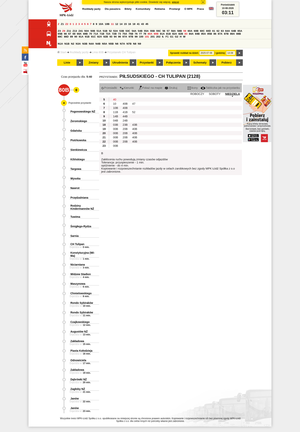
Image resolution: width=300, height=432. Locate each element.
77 (140, 33)
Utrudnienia (120, 62)
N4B (98, 43)
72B (114, 33)
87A (220, 33)
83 (186, 33)
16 (129, 24)
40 (114, 99)
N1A (60, 43)
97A (124, 36)
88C (60, 36)
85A (203, 33)
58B (179, 30)
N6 (116, 43)
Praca (200, 8)
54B (140, 30)
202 (158, 36)
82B (180, 33)
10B (107, 24)
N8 (134, 43)
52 (110, 30)
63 (222, 30)
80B (156, 33)
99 (136, 36)
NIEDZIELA (232, 93)
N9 (139, 43)
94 (115, 36)
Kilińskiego (77, 159)
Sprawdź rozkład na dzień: (184, 53)
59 (184, 30)
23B (125, 124)
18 (134, 24)
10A (101, 24)
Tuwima (75, 216)
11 (112, 24)
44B (125, 116)
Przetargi (174, 8)
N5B (111, 43)
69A (79, 33)
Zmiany (93, 62)
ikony (193, 87)
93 (110, 36)
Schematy (199, 62)
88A (232, 33)
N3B (84, 43)
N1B (66, 43)
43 (142, 24)
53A (115, 30)
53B (121, 30)
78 (144, 33)
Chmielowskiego (80, 293)
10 (114, 103)
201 (153, 36)
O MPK (188, 8)
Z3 (59, 30)
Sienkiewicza (78, 149)
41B (125, 112)
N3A (78, 43)
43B (134, 124)
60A (190, 30)
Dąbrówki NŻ (78, 379)
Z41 (80, 30)
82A (174, 33)
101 (147, 36)
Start (61, 52)
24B (125, 120)
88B (238, 33)
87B (226, 33)
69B (85, 33)
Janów (74, 398)
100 (141, 36)
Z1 (62, 24)
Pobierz (227, 62)
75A (124, 33)
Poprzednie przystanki (79, 103)
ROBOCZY (197, 93)
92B (105, 36)
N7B (129, 43)
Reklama (160, 8)
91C (93, 36)
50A (86, 30)
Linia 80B (98, 52)
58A (173, 30)
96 (119, 36)
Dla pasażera (113, 8)
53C (128, 30)
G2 (176, 36)
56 (163, 30)
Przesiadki (109, 87)
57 (168, 30)
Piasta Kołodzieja (81, 350)
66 (65, 33)
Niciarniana (77, 264)
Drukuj (171, 87)
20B (125, 128)
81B (168, 33)
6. (163, 36)
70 (90, 33)
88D (66, 36)
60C (202, 30)
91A (81, 36)
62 (218, 30)
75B (131, 33)
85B (209, 33)
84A (191, 33)
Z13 (75, 30)
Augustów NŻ (79, 331)
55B (152, 30)
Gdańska (76, 130)
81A (162, 33)
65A (239, 30)
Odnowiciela (78, 360)
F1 (167, 36)
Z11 (69, 30)
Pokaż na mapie (150, 87)
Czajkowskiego (80, 322)
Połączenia (173, 62)
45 (146, 24)
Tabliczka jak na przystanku (220, 87)
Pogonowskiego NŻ (82, 111)
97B (131, 36)
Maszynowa (77, 283)
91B (87, 36)
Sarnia (74, 235)
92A (99, 36)
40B (125, 103)
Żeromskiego (78, 121)
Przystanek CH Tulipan (121, 52)
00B (115, 128)
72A (108, 33)
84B (197, 33)
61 (213, 30)
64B (233, 30)
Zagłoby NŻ (77, 388)
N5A (104, 43)
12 (116, 24)
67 (69, 33)
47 (133, 103)
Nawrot (74, 188)
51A (99, 30)
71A (96, 33)
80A (150, 33)
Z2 (66, 24)
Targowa (75, 168)
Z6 (63, 30)
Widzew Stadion (80, 274)
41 (138, 24)
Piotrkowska (78, 140)
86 (215, 33)
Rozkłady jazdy (79, 52)
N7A (122, 43)
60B (196, 30)
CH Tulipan (77, 244)
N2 (72, 43)
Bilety (128, 8)
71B (102, 33)
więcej (175, 2)
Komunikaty (143, 8)
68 (74, 33)
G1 (172, 36)
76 (136, 33)
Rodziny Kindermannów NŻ (82, 207)
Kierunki (127, 87)
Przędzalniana (79, 197)
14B (115, 116)
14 (121, 24)
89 (71, 36)
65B (60, 33)
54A (134, 30)
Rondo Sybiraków (81, 302)
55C (158, 30)
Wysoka (75, 178)
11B (115, 112)
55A (146, 30)
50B (92, 30)
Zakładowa (77, 341)
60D (208, 30)
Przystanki (147, 62)
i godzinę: (220, 53)
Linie (67, 62)
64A (227, 30)
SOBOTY (214, 93)
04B (115, 120)
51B (105, 30)
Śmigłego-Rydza (80, 226)
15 (125, 24)
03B (115, 124)
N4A (91, 43)
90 (75, 36)
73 (119, 33)
